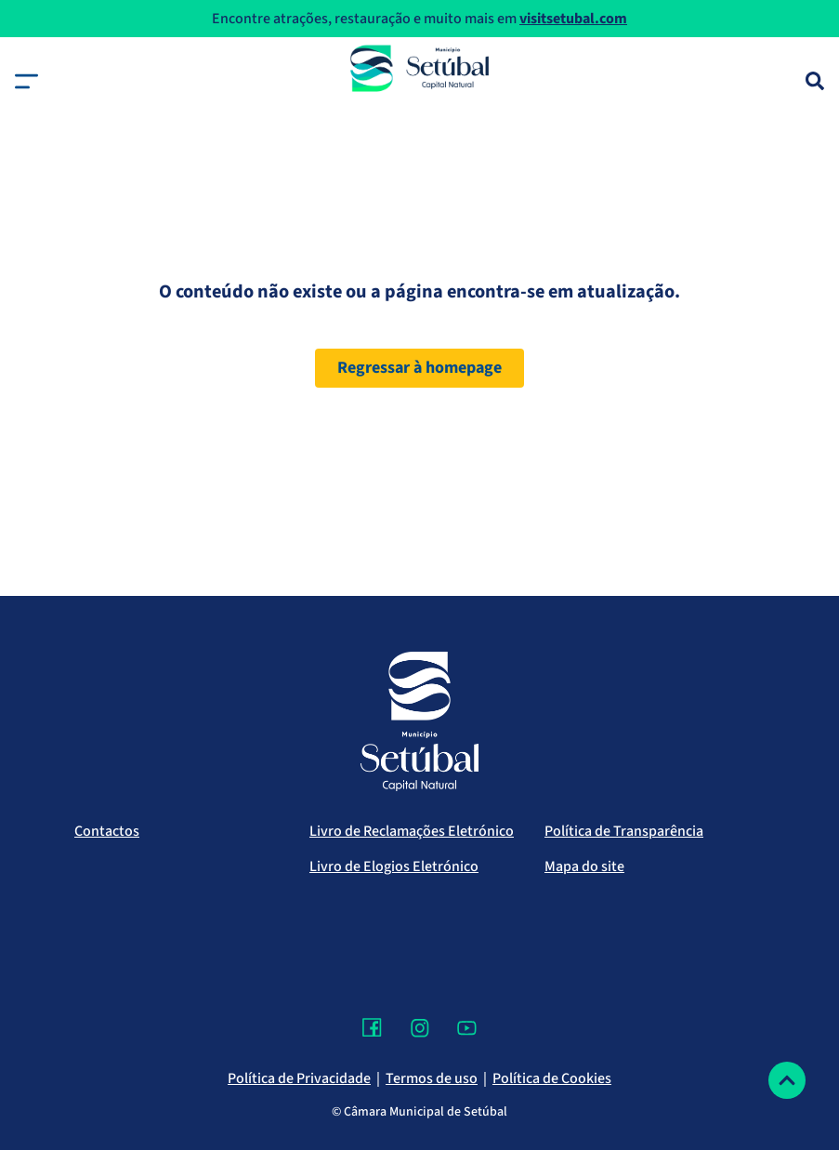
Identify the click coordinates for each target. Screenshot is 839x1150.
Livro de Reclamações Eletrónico (411, 831)
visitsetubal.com (573, 18)
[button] (26, 81)
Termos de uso (432, 1078)
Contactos (106, 831)
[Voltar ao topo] (787, 1080)
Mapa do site (584, 866)
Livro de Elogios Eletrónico (393, 866)
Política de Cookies (551, 1078)
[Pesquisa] (815, 81)
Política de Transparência (623, 831)
